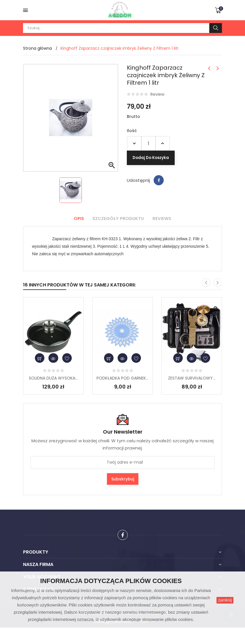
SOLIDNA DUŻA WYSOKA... (53, 378)
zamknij (225, 600)
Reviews (163, 218)
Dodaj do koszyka (196, 143)
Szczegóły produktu (118, 218)
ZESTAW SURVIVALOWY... (191, 378)
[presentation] (206, 282)
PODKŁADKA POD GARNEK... (122, 378)
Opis (77, 218)
